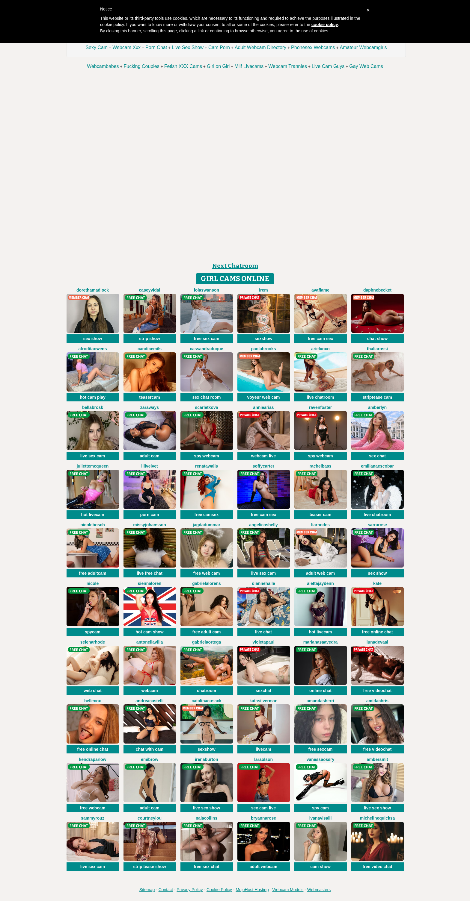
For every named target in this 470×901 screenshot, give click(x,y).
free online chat (377, 632)
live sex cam (92, 455)
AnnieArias (263, 407)
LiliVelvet (149, 466)
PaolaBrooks (263, 348)
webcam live (263, 455)
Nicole (93, 583)
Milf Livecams (248, 66)
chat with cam (150, 749)
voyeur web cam (263, 397)
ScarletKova (206, 407)
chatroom (206, 690)
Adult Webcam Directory (260, 47)
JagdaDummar (206, 524)
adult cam (149, 455)
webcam (149, 690)
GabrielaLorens (206, 583)
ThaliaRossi (377, 348)
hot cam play (93, 397)
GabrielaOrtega (206, 642)
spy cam (320, 808)
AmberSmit (377, 759)
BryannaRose (263, 818)
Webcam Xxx (126, 47)
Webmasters (319, 889)
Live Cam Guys (328, 66)
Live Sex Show (188, 47)
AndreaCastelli (149, 700)
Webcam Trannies (287, 66)
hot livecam (92, 514)
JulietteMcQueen (93, 466)
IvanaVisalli (320, 818)
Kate (377, 583)
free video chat (377, 866)
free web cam (206, 573)
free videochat (377, 690)
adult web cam (320, 573)
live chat (263, 632)
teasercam (149, 397)
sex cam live (263, 808)
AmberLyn (377, 407)
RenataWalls (206, 466)
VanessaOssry (321, 759)
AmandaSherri (320, 700)
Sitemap (147, 889)
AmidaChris (377, 700)
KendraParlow (92, 759)
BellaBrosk (92, 407)
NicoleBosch (92, 524)
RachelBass (320, 466)
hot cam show (149, 632)
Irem (263, 290)
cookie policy (324, 24)
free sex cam (206, 338)
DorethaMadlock (92, 290)
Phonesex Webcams (313, 47)
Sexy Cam (96, 47)
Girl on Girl (218, 66)
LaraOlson (263, 759)
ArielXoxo (320, 348)
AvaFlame (320, 290)
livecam (263, 749)
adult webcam (264, 866)
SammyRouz (92, 818)
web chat (93, 690)
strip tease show (149, 866)
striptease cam (377, 397)
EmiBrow (149, 759)
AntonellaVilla (149, 642)
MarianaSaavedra (320, 642)
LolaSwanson (206, 290)
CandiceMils (150, 348)
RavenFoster (320, 407)
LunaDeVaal (377, 642)
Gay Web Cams (366, 66)
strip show (149, 338)
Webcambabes (103, 66)
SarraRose (377, 524)
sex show (92, 338)
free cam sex (320, 338)
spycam (92, 632)
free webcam (93, 808)
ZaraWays (149, 407)
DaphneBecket (377, 290)
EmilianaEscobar (377, 466)
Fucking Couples (141, 66)
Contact (166, 889)
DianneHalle (263, 583)
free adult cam (206, 632)
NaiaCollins (206, 818)
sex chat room (206, 397)
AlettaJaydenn (320, 583)
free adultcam (92, 573)
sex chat (377, 455)
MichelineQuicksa (377, 818)
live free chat (149, 573)
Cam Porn (219, 47)
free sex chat (206, 866)
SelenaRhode (92, 642)
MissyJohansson (149, 524)
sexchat (263, 690)
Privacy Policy (190, 889)
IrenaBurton (206, 759)
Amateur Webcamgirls (363, 47)
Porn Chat (156, 47)
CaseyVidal (149, 290)
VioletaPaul (263, 642)
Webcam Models (287, 889)
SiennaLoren (150, 583)
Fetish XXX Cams (183, 66)
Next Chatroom (235, 265)
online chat (320, 690)
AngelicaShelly (263, 524)
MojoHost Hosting (252, 889)
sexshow (263, 338)
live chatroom (320, 397)
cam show (320, 866)
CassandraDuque (206, 348)
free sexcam (320, 749)
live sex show (206, 808)
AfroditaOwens (93, 348)
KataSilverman (263, 700)
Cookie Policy (219, 889)
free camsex (207, 514)
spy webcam (206, 455)
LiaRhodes (320, 524)
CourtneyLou (150, 818)
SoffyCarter (263, 466)
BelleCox (92, 700)
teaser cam (320, 514)
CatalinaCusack (207, 700)
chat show (377, 338)
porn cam (149, 514)
